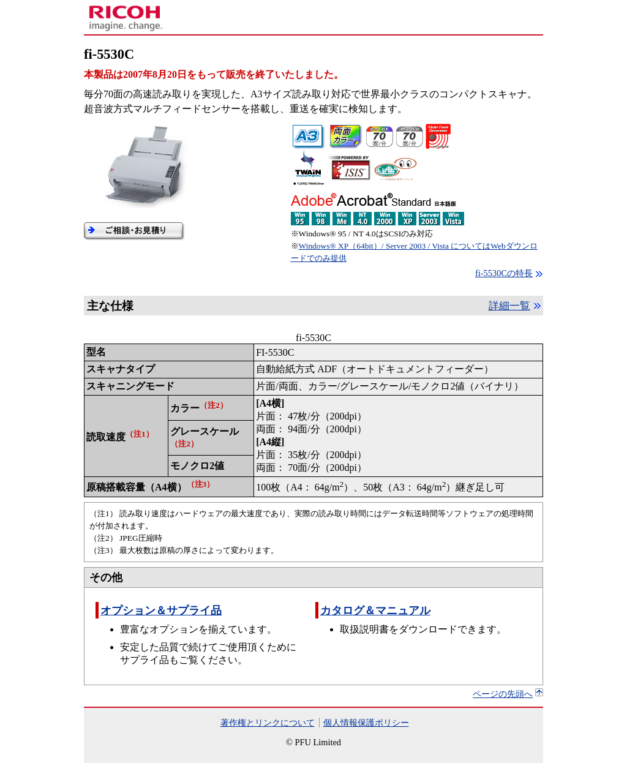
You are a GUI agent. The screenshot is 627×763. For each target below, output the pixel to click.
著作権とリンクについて (267, 722)
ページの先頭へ (503, 694)
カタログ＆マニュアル (375, 610)
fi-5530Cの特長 (504, 273)
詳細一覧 (509, 306)
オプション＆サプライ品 (161, 610)
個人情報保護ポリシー (366, 722)
